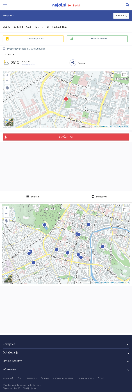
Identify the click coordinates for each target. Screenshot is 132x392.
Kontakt (45, 378)
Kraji (20, 378)
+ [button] (7, 75)
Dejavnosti (8, 378)
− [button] (7, 81)
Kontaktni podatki (35, 38)
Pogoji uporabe (86, 378)
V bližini (7, 54)
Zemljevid (99, 196)
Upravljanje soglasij (63, 378)
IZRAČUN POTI (66, 137)
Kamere (81, 63)
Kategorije (31, 378)
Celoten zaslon (124, 74)
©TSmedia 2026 (121, 126)
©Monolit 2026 (106, 126)
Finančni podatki (99, 38)
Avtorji (101, 378)
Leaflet (96, 126)
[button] (7, 88)
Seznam (33, 196)
